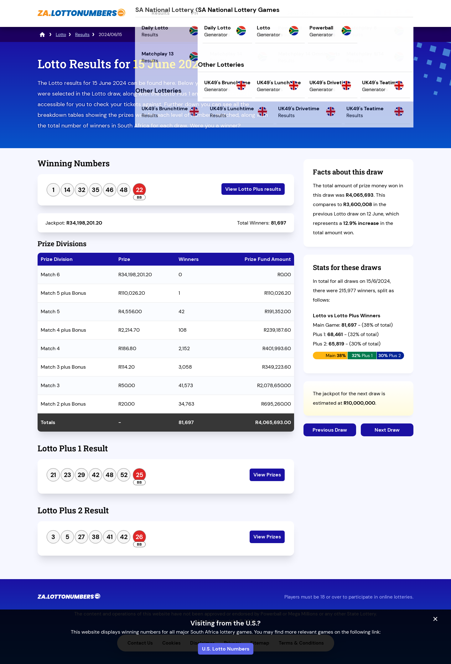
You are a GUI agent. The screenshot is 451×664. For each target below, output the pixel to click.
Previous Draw (330, 430)
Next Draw (387, 430)
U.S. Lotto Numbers (225, 649)
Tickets (344, 13)
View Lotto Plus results (253, 189)
